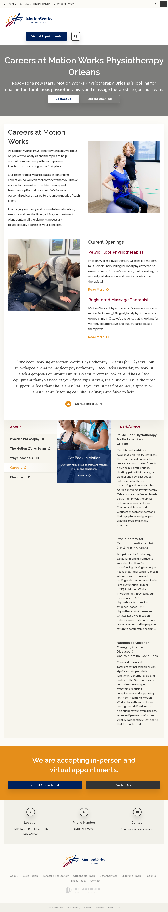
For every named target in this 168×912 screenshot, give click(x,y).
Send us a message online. (137, 816)
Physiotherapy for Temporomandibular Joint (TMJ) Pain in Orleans (136, 530)
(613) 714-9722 (65, 3)
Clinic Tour (18, 464)
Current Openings (101, 86)
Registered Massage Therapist (119, 286)
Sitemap (100, 894)
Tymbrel (112, 909)
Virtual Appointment (56, 772)
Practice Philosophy (25, 426)
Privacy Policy (78, 867)
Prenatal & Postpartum (55, 863)
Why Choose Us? (22, 445)
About (14, 863)
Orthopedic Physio (84, 863)
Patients (151, 863)
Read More (96, 276)
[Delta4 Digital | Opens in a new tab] (84, 879)
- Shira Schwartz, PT (88, 391)
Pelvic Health (30, 863)
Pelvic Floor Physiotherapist (116, 239)
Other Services (108, 863)
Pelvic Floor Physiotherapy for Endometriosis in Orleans (137, 426)
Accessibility (73, 894)
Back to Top (114, 894)
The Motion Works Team (28, 435)
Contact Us (62, 86)
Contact (95, 867)
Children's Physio (131, 863)
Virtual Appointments (131, 19)
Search (159, 20)
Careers (16, 454)
